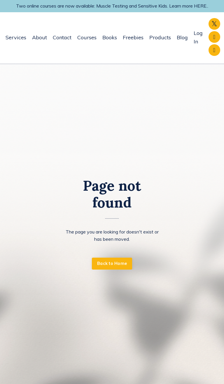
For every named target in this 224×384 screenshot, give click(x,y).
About (39, 37)
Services (16, 37)
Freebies (133, 37)
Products (160, 37)
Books (109, 37)
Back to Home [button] (112, 263)
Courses (87, 37)
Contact (62, 37)
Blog (182, 37)
